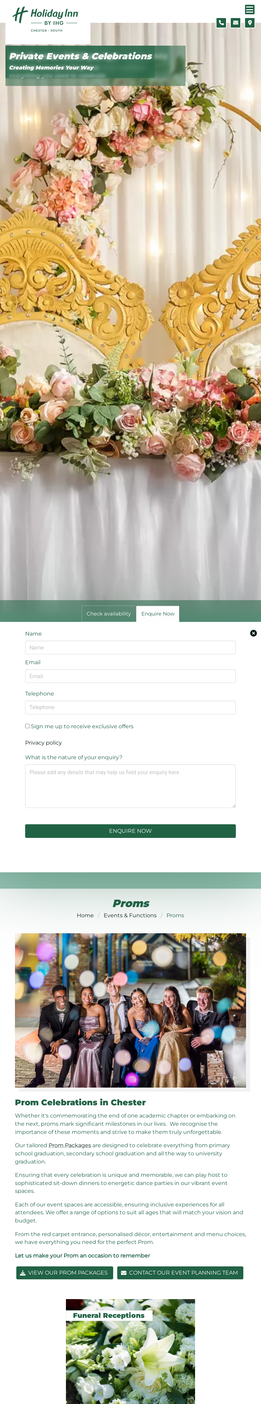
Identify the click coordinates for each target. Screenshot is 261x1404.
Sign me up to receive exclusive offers (79, 726)
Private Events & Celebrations (80, 56)
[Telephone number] (221, 23)
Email (32, 662)
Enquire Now (130, 831)
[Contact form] (235, 23)
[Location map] (250, 23)
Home (85, 915)
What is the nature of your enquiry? (73, 757)
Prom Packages (70, 1145)
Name (33, 633)
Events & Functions (130, 915)
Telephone (39, 693)
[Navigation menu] (250, 9)
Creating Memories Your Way (51, 67)
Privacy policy (43, 742)
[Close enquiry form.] (253, 633)
